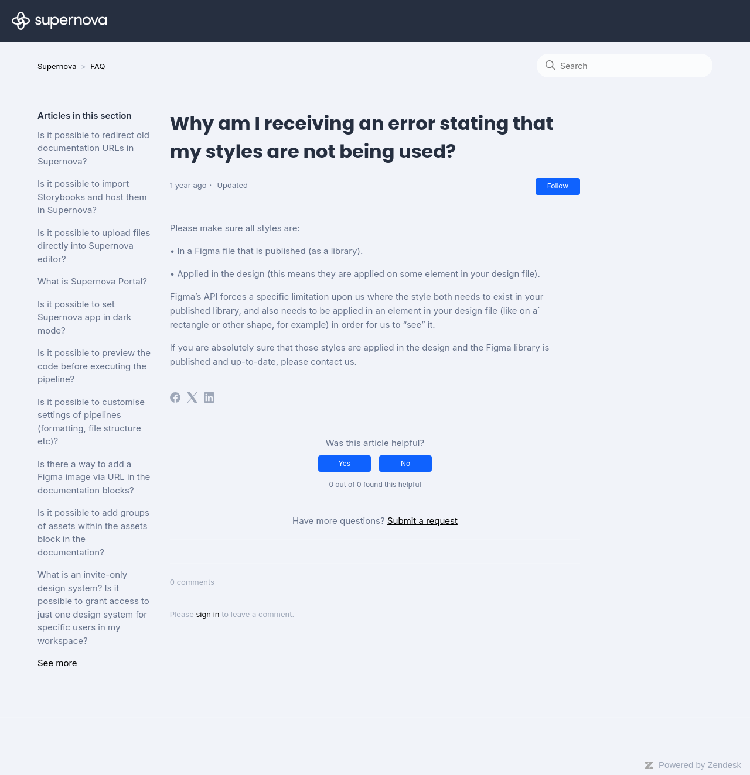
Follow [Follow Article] (557, 185)
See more (57, 662)
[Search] (624, 65)
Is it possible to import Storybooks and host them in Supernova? (92, 196)
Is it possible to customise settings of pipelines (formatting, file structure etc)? (91, 421)
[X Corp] (192, 397)
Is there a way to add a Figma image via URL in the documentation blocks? (94, 477)
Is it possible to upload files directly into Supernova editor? (94, 246)
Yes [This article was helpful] (345, 463)
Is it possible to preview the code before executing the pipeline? (94, 366)
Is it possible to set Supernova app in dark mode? (84, 317)
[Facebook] (175, 397)
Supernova (57, 66)
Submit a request (422, 520)
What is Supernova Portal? (92, 281)
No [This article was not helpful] (405, 463)
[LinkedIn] (209, 397)
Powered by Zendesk (700, 765)
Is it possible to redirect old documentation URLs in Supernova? (93, 148)
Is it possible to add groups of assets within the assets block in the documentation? (93, 532)
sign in (207, 614)
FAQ (97, 66)
